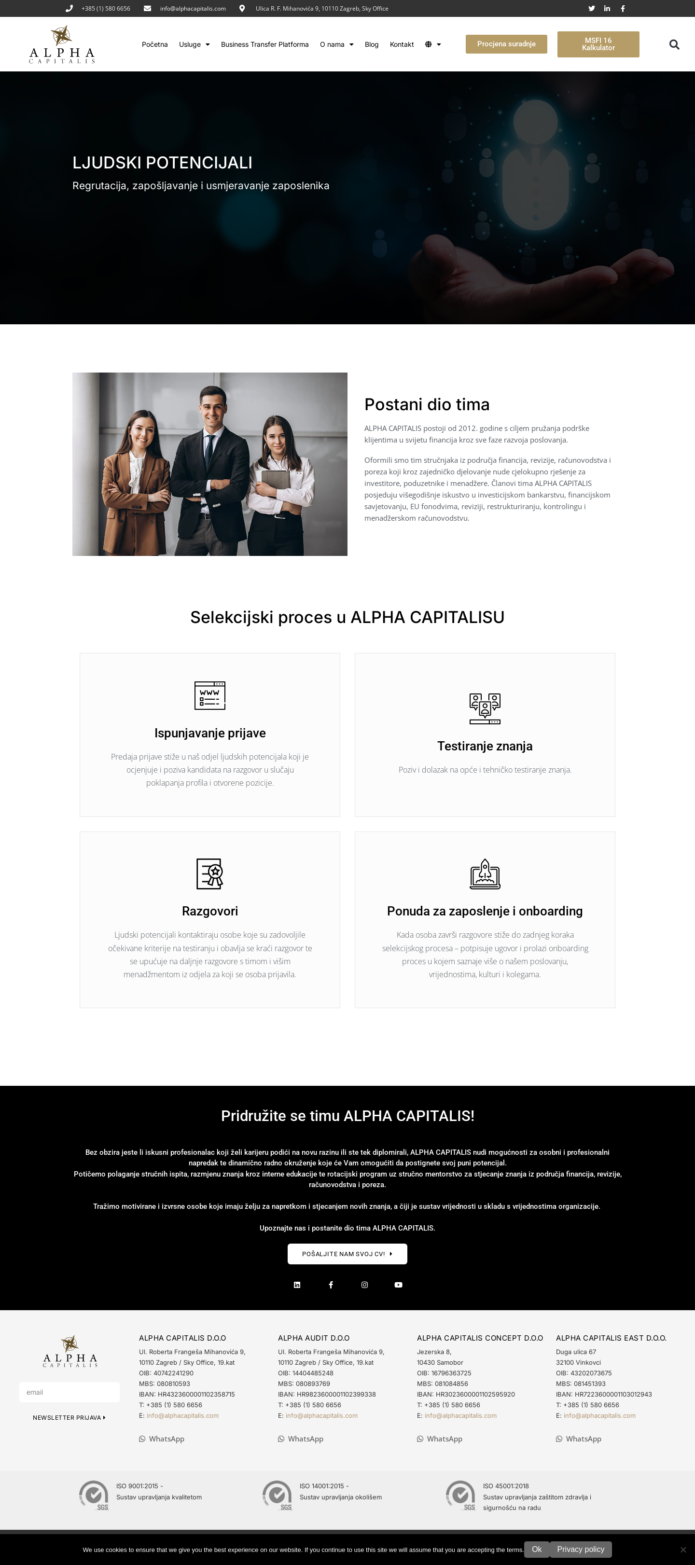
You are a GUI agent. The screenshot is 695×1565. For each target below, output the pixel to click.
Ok (537, 1549)
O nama (337, 44)
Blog (372, 44)
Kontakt (402, 44)
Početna (155, 44)
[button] (674, 44)
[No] (683, 1549)
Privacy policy (581, 1549)
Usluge (194, 44)
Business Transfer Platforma (265, 44)
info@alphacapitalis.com (193, 8)
